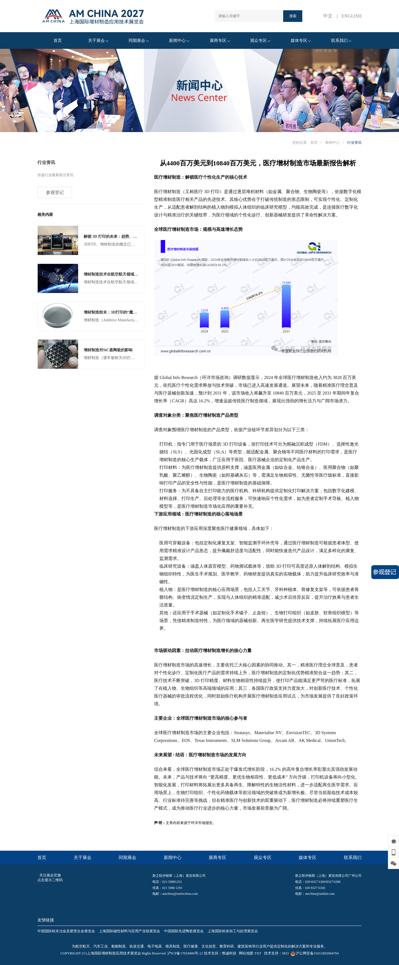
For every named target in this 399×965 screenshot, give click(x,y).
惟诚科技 (229, 953)
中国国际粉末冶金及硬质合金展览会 (66, 931)
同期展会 (139, 40)
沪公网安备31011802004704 (314, 953)
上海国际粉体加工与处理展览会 (233, 931)
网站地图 (246, 953)
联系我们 (341, 40)
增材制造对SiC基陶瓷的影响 (108, 351)
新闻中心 (179, 40)
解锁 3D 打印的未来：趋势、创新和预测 (118, 237)
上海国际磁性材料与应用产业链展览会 (129, 931)
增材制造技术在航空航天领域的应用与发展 (120, 275)
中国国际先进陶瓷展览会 (184, 931)
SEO (285, 953)
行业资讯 (354, 142)
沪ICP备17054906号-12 (185, 953)
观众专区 (260, 40)
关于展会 (98, 40)
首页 (57, 40)
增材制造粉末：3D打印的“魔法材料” (115, 313)
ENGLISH (351, 16)
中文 (327, 16)
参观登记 (55, 192)
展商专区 (220, 40)
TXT (257, 953)
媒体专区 (301, 40)
